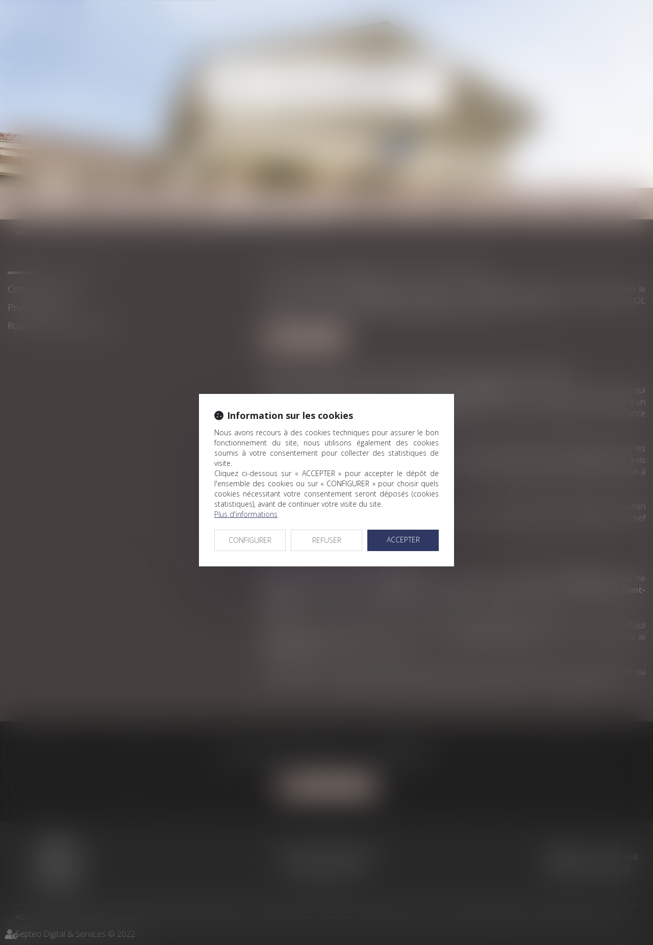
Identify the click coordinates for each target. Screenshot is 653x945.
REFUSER (326, 540)
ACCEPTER (403, 539)
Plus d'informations (246, 514)
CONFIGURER (250, 540)
